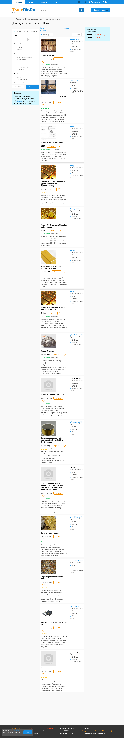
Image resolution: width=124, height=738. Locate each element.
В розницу (20, 82)
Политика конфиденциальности (93, 733)
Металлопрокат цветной (33, 19)
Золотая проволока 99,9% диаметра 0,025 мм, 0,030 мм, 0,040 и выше (52, 440)
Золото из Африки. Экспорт (52, 394)
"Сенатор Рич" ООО (76, 39)
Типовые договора (66, 733)
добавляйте (18, 101)
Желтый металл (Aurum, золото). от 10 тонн (51, 267)
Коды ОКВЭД (64, 731)
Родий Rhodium (47, 351)
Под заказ (20, 69)
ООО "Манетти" (76, 517)
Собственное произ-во (24, 57)
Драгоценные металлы (53, 19)
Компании (43, 2)
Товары (19, 2)
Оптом (19, 77)
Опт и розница (22, 79)
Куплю (19, 49)
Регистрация (95, 2)
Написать (75, 44)
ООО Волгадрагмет (76, 560)
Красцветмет (21, 59)
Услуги (30, 2)
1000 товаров (74, 606)
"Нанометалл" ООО (77, 422)
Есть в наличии (22, 67)
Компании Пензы (49, 728)
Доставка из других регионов (27, 31)
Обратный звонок (77, 49)
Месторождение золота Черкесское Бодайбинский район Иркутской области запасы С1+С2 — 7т (52, 486)
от (19, 39)
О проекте (85, 728)
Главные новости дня (67, 728)
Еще (55, 2)
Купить (58, 59)
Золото (42, 28)
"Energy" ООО (74, 126)
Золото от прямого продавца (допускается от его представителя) (53, 184)
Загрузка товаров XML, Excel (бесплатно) (97, 731)
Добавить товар (99, 10)
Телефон (74, 46)
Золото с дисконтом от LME (52, 142)
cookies (16, 730)
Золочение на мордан (50, 533)
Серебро (65, 28)
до (32, 39)
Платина (43, 30)
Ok (28, 732)
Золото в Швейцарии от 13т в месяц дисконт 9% (53, 308)
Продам (19, 47)
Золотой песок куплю (50, 668)
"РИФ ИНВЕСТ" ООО (77, 335)
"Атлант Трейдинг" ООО (77, 81)
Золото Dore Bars (48, 55)
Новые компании (49, 731)
